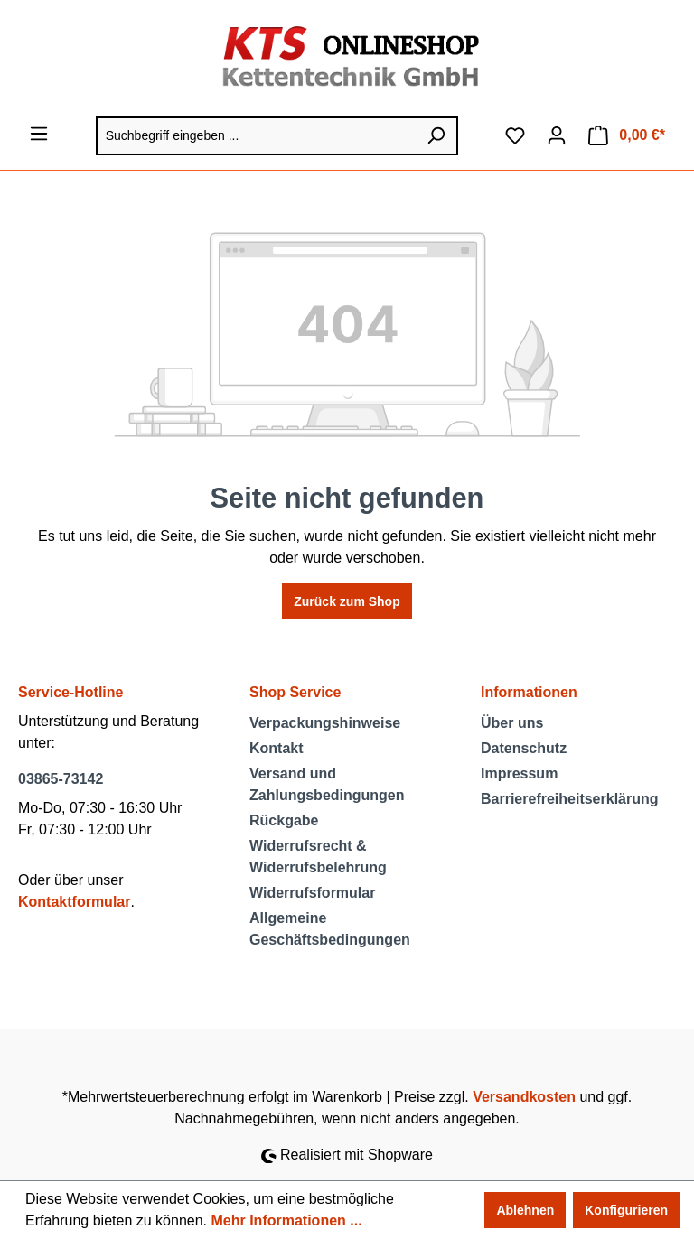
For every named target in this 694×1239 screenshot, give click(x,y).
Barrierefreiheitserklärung (570, 798)
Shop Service (295, 692)
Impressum (519, 773)
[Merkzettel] (515, 135)
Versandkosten (524, 1096)
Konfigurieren (626, 1210)
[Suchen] (436, 135)
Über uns (512, 723)
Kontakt (276, 748)
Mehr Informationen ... (286, 1220)
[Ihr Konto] (556, 135)
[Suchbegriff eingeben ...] (256, 135)
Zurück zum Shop (346, 601)
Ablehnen (525, 1210)
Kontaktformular (74, 901)
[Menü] (39, 133)
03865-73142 (60, 779)
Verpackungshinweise (324, 723)
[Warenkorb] (626, 135)
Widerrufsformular (312, 892)
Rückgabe (283, 820)
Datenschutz (524, 748)
